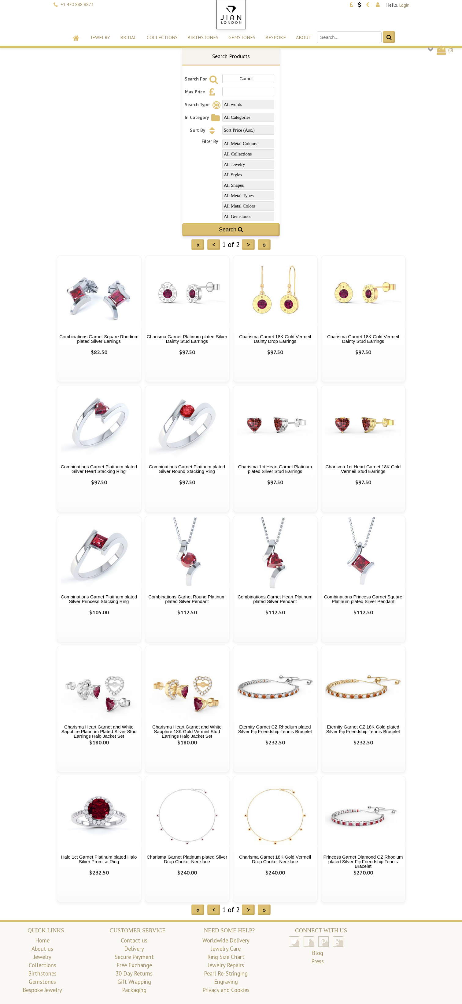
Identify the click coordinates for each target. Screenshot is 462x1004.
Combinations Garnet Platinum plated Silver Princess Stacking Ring (99, 599)
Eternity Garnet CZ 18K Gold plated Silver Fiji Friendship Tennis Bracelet (363, 729)
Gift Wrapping (134, 981)
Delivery (134, 948)
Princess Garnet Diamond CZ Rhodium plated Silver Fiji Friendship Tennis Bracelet (363, 861)
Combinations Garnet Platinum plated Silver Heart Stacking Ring (99, 469)
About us (42, 948)
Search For (202, 78)
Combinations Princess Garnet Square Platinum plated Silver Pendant (363, 599)
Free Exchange (134, 965)
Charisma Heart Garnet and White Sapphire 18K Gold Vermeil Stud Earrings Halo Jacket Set (187, 731)
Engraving (226, 981)
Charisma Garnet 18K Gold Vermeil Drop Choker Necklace (275, 859)
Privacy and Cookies (225, 990)
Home (42, 940)
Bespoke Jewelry (42, 990)
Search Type (204, 104)
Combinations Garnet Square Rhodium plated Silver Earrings (98, 339)
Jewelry (100, 37)
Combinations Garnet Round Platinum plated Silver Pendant (187, 599)
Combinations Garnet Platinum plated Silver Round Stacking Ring (187, 469)
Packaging (134, 990)
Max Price (201, 91)
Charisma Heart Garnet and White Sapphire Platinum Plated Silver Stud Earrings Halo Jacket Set (99, 731)
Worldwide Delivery (225, 940)
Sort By (204, 130)
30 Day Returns (134, 973)
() (444, 50)
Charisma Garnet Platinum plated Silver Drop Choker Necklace (187, 859)
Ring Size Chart (226, 957)
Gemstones (241, 37)
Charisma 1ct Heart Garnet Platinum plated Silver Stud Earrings (275, 469)
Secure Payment (134, 957)
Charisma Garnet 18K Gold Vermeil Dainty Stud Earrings (363, 339)
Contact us (134, 940)
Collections (162, 37)
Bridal (128, 37)
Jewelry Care (226, 948)
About (303, 37)
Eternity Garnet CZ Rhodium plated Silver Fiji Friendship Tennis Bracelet (275, 729)
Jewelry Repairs (226, 965)
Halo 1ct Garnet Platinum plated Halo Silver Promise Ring (99, 859)
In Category (203, 117)
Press (317, 961)
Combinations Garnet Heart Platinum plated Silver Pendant (275, 599)
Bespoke (275, 37)
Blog (317, 953)
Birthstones (202, 37)
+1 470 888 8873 (77, 4)
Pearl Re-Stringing (226, 973)
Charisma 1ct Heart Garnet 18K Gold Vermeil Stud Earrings (363, 469)
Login (404, 5)
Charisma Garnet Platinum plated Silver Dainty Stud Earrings (187, 339)
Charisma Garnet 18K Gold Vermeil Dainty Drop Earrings (275, 339)
